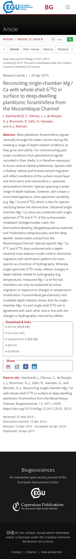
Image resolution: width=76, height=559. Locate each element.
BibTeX (12, 345)
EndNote (13, 351)
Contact (16, 552)
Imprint (31, 552)
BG (49, 7)
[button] (53, 39)
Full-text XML (16, 333)
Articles (8, 39)
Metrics (48, 49)
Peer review (31, 49)
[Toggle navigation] (67, 7)
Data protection (51, 552)
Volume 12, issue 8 (30, 39)
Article (14, 49)
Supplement (15, 339)
